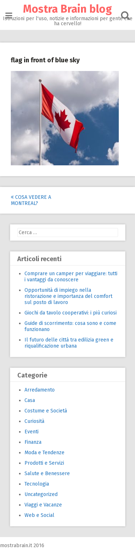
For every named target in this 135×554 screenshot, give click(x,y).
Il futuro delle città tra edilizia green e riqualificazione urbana (68, 343)
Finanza (32, 442)
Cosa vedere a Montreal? (31, 200)
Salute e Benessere (47, 473)
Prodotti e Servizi (44, 463)
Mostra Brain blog (67, 9)
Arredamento (39, 390)
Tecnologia (36, 484)
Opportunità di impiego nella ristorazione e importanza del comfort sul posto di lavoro (68, 296)
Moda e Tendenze (44, 453)
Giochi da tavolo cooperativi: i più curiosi (70, 313)
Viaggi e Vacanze (43, 505)
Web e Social (39, 515)
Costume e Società (45, 411)
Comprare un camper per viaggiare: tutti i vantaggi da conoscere (70, 277)
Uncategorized (41, 494)
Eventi (31, 432)
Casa (29, 400)
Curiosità (34, 421)
